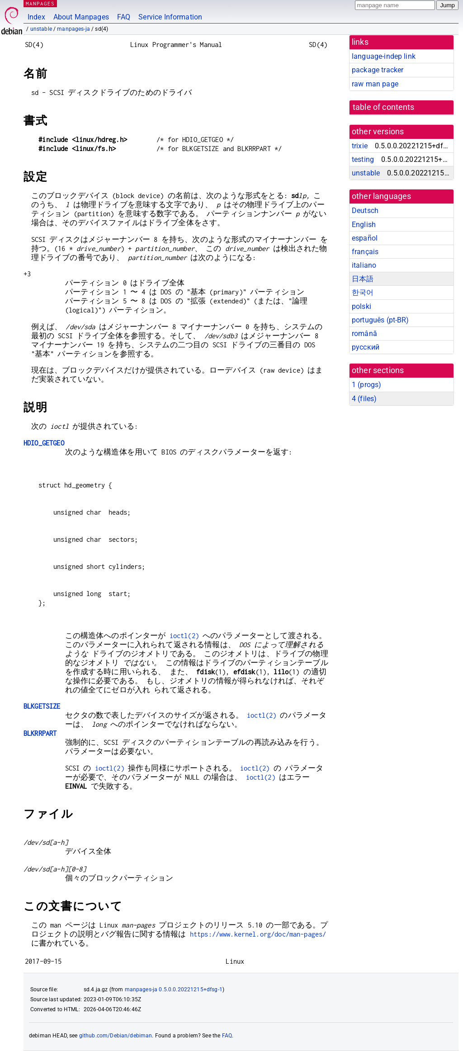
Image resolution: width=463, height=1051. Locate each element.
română (364, 333)
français (365, 251)
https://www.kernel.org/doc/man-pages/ (258, 934)
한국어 (362, 292)
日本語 (362, 279)
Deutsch (365, 210)
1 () (366, 384)
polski (361, 306)
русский (365, 347)
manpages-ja (73, 29)
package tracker (377, 70)
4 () (364, 398)
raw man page (375, 84)
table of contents (384, 107)
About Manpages (81, 17)
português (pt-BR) (380, 320)
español (365, 238)
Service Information (170, 17)
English (364, 224)
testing (363, 159)
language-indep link (384, 56)
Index (36, 17)
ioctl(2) (184, 635)
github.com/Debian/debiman (115, 1035)
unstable (41, 29)
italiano (364, 265)
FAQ (123, 17)
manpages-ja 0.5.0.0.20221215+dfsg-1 (173, 989)
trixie (360, 146)
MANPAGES (40, 3)
